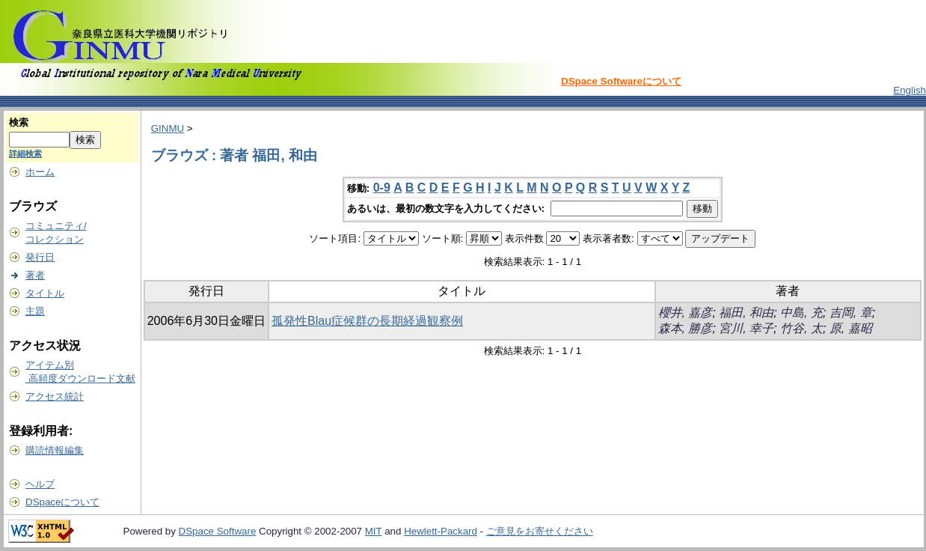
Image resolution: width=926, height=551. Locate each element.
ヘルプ (40, 484)
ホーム (40, 171)
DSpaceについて (62, 502)
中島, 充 (801, 312)
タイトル (44, 293)
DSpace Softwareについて (621, 81)
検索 (18, 122)
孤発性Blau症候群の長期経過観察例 (367, 320)
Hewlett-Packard (440, 531)
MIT (373, 531)
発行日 (40, 257)
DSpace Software (218, 531)
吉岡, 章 (851, 312)
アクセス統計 (54, 396)
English (909, 90)
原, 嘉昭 (851, 328)
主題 (35, 311)
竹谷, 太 (801, 328)
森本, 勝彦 (685, 328)
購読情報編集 (54, 450)
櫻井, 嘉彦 (685, 312)
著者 (35, 275)
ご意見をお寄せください (539, 531)
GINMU (167, 128)
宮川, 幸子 (746, 328)
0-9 (381, 187)
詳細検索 (25, 153)
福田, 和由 (746, 312)
